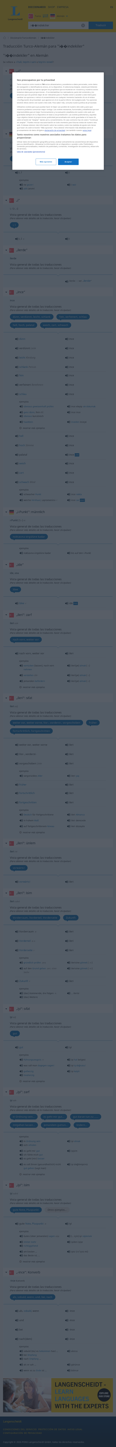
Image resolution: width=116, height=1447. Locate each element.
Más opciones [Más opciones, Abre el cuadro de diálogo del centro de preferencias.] (46, 221)
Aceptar (68, 221)
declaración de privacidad (55, 189)
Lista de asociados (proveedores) (31, 211)
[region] (58, 180)
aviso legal (87, 189)
